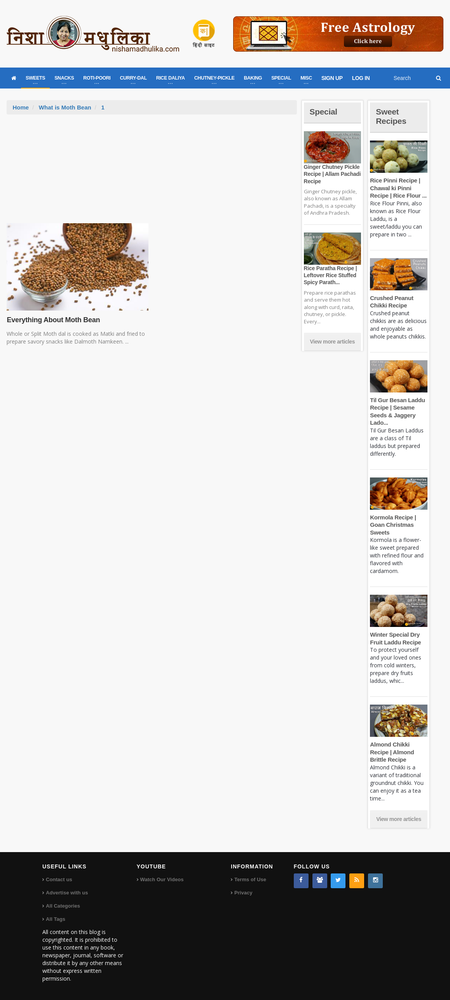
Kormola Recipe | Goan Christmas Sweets (392, 525)
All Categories (63, 906)
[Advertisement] (152, 172)
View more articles (332, 342)
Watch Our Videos (161, 879)
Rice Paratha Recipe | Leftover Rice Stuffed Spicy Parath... (330, 275)
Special (324, 111)
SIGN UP (332, 78)
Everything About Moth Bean (52, 320)
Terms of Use (250, 879)
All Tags (55, 919)
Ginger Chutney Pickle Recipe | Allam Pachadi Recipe (332, 174)
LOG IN (361, 78)
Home (20, 107)
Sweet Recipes (392, 116)
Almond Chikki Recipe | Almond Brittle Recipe (391, 752)
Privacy (243, 893)
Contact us (59, 879)
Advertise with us (67, 893)
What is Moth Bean (65, 107)
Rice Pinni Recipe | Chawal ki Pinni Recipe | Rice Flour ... (398, 188)
